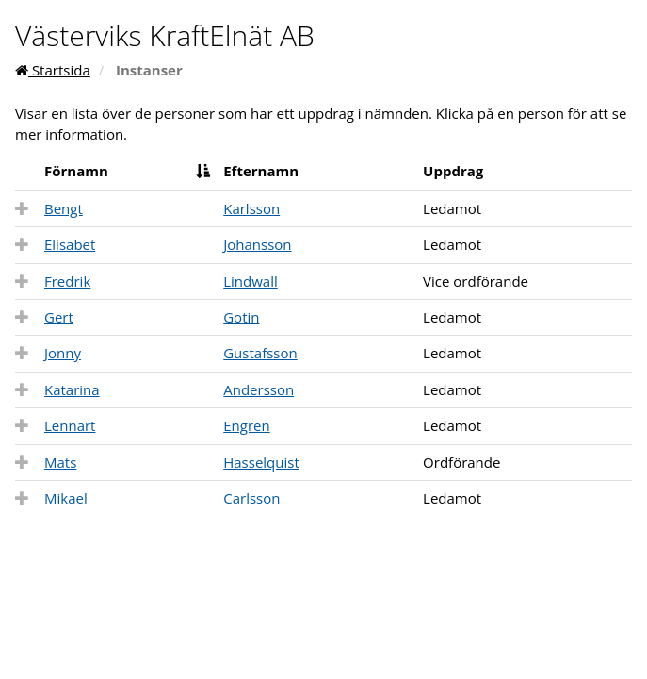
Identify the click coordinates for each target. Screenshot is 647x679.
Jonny (62, 352)
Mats (60, 462)
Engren (246, 425)
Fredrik (67, 281)
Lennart (69, 425)
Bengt (63, 208)
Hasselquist (261, 462)
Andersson (258, 389)
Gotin (241, 316)
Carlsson (251, 498)
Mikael (66, 498)
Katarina (72, 389)
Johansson (257, 244)
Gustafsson (260, 352)
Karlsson (251, 208)
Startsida (52, 69)
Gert (58, 316)
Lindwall (250, 281)
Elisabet (69, 244)
